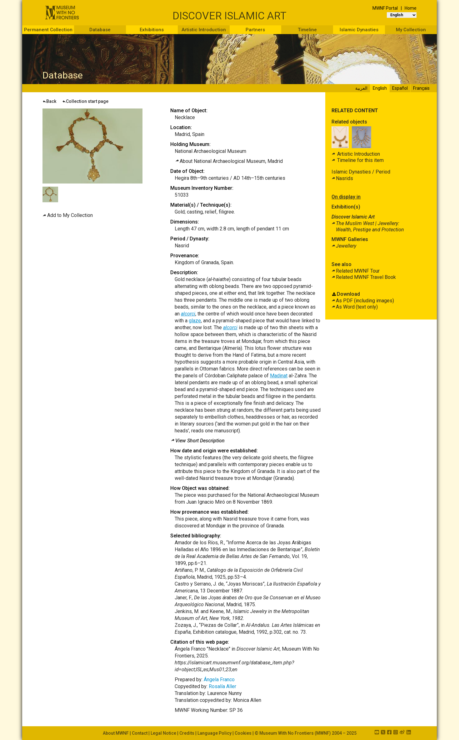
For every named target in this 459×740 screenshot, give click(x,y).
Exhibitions (152, 30)
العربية (361, 88)
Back (49, 101)
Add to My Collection (70, 215)
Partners (255, 30)
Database (100, 30)
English (380, 88)
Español (400, 88)
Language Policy (214, 733)
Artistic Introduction (204, 30)
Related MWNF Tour (358, 271)
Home (411, 8)
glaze (195, 321)
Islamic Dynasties (359, 30)
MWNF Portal (385, 8)
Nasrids (344, 178)
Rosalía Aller (222, 686)
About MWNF (116, 733)
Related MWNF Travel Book (366, 277)
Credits (186, 733)
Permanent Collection (48, 30)
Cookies (243, 733)
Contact (139, 733)
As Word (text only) (357, 307)
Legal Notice (163, 733)
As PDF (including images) (365, 301)
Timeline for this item (360, 160)
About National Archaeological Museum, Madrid (231, 161)
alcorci (188, 314)
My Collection (411, 30)
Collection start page (85, 101)
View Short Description (200, 441)
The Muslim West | (370, 226)
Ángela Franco (219, 679)
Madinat (278, 376)
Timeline (307, 30)
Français (421, 88)
